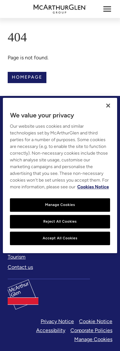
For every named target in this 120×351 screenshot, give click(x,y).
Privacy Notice (57, 321)
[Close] (108, 105)
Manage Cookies (93, 339)
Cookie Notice (95, 321)
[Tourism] (17, 257)
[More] (107, 9)
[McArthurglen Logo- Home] (60, 9)
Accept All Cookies (60, 238)
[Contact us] (20, 267)
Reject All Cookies (59, 221)
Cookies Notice (93, 187)
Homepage (27, 77)
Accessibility (50, 330)
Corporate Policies (91, 330)
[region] (60, 175)
